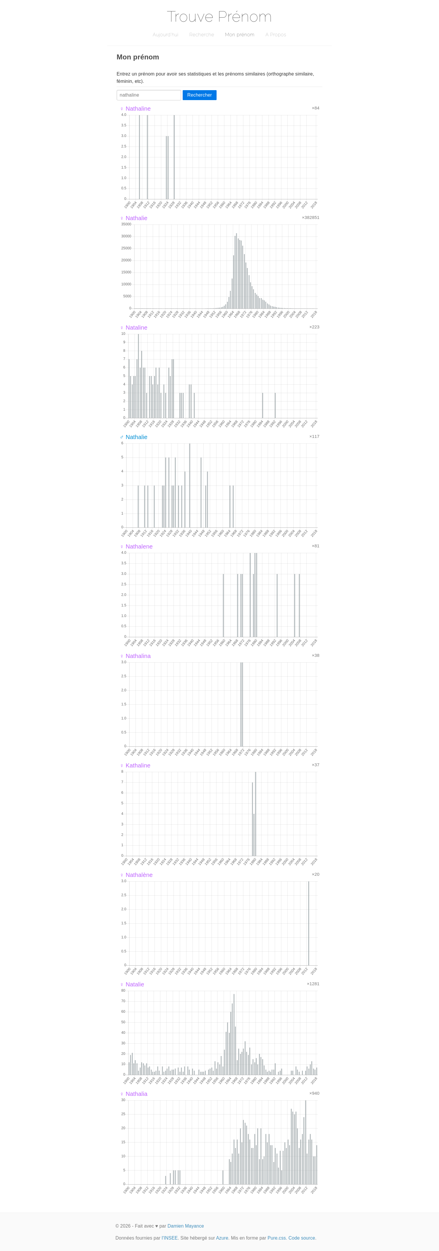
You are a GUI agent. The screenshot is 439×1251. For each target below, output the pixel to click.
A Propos (275, 34)
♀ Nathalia (134, 1094)
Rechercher (199, 94)
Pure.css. (277, 1237)
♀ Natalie (132, 984)
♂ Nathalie (134, 437)
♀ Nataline (134, 327)
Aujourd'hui (166, 34)
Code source (301, 1237)
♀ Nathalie (134, 218)
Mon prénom (240, 34)
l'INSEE (170, 1237)
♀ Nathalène (136, 875)
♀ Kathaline (135, 765)
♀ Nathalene (136, 546)
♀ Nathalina (135, 656)
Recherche (201, 34)
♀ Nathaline (135, 108)
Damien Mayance (185, 1225)
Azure (222, 1237)
